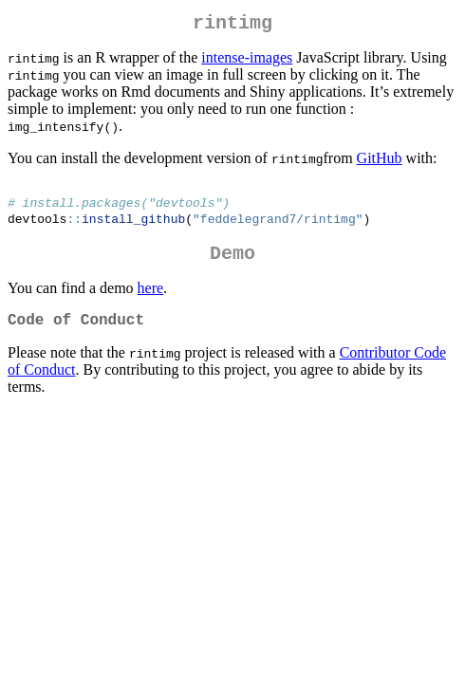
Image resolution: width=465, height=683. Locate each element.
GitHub (379, 162)
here (151, 301)
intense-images (246, 61)
